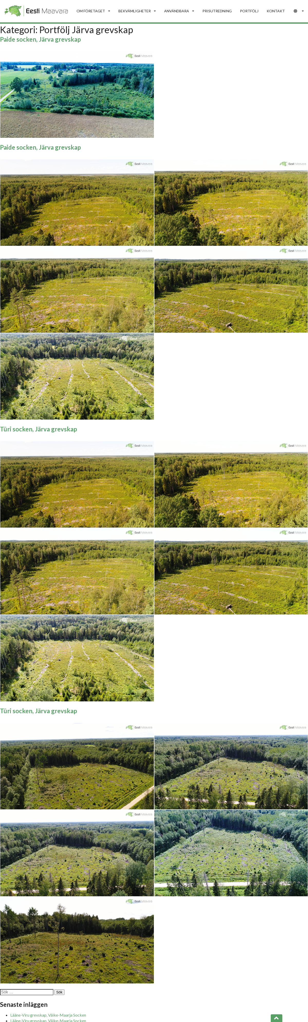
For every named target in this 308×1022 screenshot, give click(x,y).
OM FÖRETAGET (93, 11)
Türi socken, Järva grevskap (38, 429)
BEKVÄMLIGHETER (137, 11)
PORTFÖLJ (249, 11)
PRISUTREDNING (217, 11)
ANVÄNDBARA (179, 11)
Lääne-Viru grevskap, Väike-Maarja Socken (48, 1014)
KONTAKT (276, 11)
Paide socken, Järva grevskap (40, 39)
